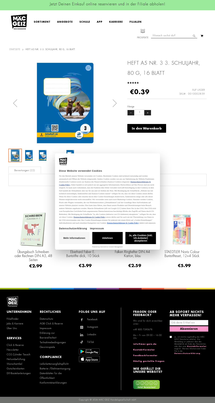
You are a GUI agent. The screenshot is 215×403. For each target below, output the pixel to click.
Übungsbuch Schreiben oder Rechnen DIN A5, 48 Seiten (33, 256)
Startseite (14, 49)
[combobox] (174, 35)
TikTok (90, 342)
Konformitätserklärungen (53, 382)
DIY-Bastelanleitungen (19, 373)
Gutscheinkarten (16, 368)
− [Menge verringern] (131, 113)
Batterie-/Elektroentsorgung (55, 368)
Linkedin (91, 334)
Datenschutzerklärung (187, 353)
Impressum (46, 328)
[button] (15, 103)
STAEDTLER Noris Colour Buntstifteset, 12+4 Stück (181, 254)
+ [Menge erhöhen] (147, 113)
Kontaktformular (144, 350)
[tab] (24, 170)
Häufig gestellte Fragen (148, 361)
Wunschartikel (14, 364)
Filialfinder (13, 319)
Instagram (92, 327)
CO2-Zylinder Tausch (18, 354)
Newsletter (13, 350)
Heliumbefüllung (16, 359)
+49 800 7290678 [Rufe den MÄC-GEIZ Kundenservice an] (142, 330)
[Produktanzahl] (139, 112)
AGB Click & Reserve (51, 323)
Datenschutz (46, 319)
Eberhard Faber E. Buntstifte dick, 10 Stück (82, 254)
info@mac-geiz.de (145, 344)
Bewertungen (24, 170)
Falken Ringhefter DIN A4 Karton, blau (132, 254)
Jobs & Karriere (15, 323)
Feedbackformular (145, 355)
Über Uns (12, 328)
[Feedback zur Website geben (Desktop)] (149, 383)
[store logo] (19, 22)
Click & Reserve (15, 345)
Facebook (92, 319)
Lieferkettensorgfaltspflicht (54, 364)
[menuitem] (44, 22)
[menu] (89, 22)
